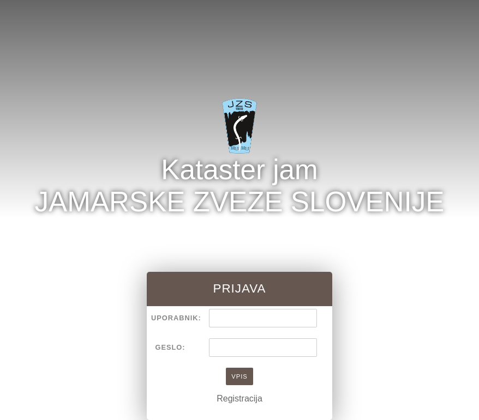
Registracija (239, 398)
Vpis (239, 376)
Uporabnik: (172, 318)
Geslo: (170, 347)
